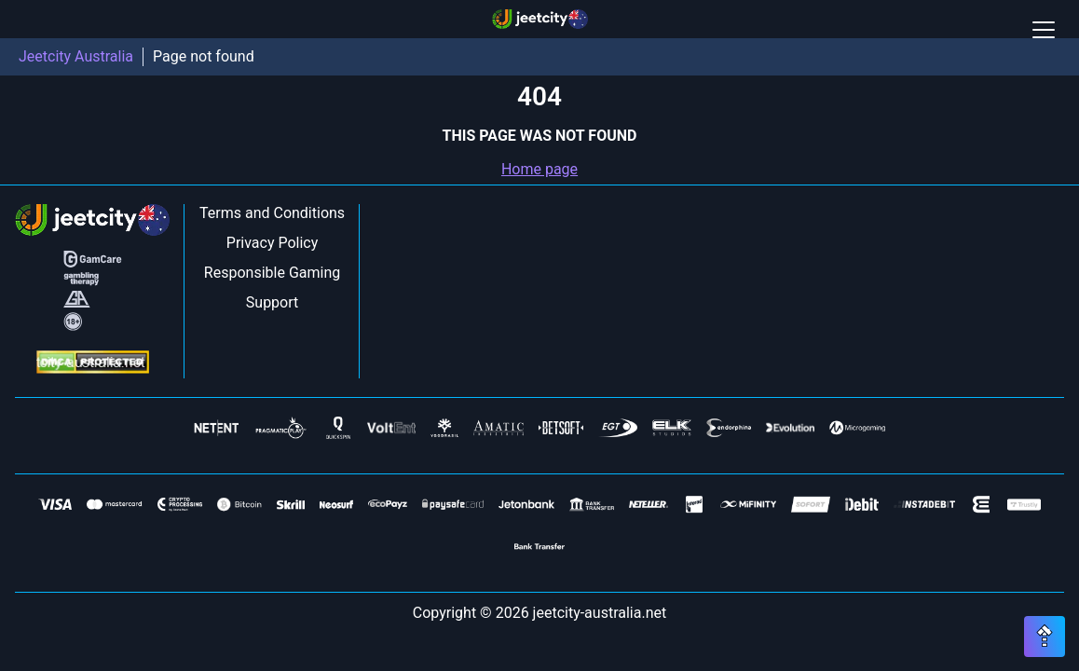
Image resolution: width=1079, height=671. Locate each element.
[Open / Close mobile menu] (1043, 29)
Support (272, 302)
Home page (539, 169)
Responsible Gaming (272, 272)
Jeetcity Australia (76, 56)
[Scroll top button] (1044, 636)
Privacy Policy (272, 243)
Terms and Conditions (272, 213)
